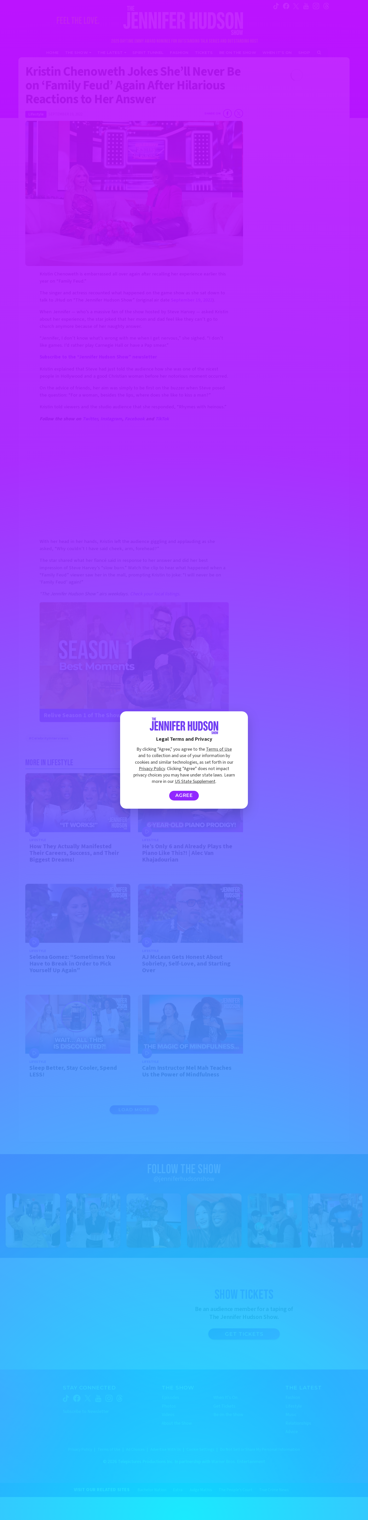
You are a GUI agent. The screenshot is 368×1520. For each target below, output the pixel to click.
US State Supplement (195, 781)
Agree (184, 795)
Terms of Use (219, 749)
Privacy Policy (152, 768)
